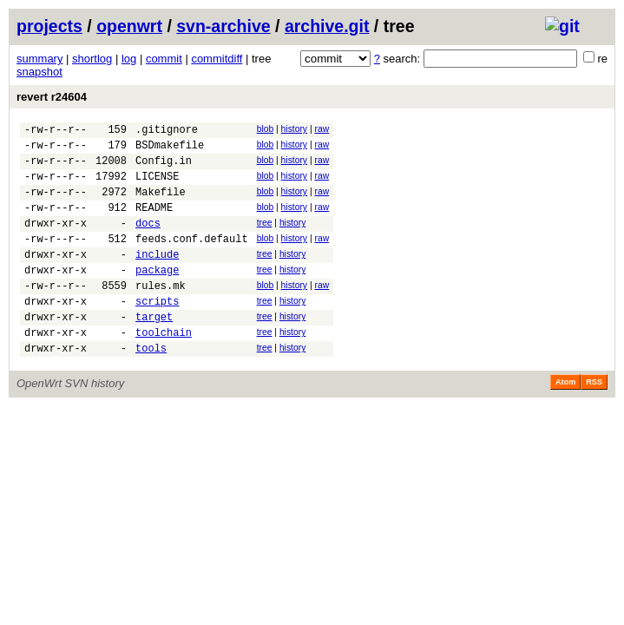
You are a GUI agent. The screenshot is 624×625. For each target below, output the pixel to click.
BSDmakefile (169, 149)
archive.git (327, 26)
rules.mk (160, 313)
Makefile (160, 204)
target (154, 350)
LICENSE (157, 186)
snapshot (39, 71)
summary (39, 58)
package (157, 295)
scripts (157, 332)
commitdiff (216, 58)
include (157, 277)
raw (321, 129)
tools (151, 386)
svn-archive (223, 26)
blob (265, 129)
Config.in (163, 168)
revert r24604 (51, 96)
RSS (594, 421)
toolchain (163, 368)
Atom (565, 421)
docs (148, 241)
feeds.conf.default (191, 259)
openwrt (129, 26)
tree (265, 238)
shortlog (92, 58)
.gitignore (166, 131)
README (154, 222)
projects (49, 26)
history (294, 129)
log (129, 58)
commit (164, 58)
